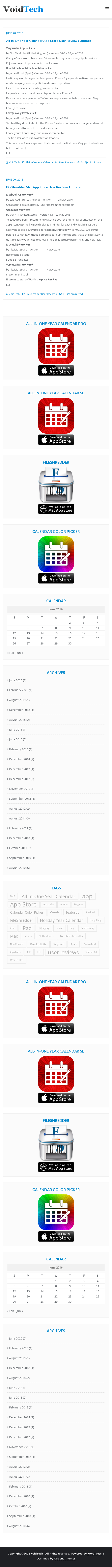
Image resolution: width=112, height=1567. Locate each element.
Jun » (19, 653)
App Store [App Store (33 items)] (23, 904)
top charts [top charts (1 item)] (15, 952)
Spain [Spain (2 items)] (73, 944)
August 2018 (17, 720)
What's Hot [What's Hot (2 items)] (16, 960)
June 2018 (15, 729)
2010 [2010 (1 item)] (12, 896)
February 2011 (18, 828)
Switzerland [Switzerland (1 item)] (90, 944)
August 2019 (17, 700)
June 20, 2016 (14, 179)
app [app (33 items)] (87, 896)
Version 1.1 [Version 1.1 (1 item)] (91, 952)
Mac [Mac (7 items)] (14, 936)
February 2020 (18, 690)
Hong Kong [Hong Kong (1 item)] (95, 920)
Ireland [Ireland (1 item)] (59, 928)
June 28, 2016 (14, 33)
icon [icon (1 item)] (12, 928)
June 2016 (15, 739)
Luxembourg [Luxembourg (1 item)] (87, 928)
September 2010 (20, 858)
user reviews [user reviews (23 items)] (63, 952)
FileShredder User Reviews (39, 294)
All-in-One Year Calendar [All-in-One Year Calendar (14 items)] (48, 896)
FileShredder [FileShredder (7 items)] (21, 920)
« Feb (10, 653)
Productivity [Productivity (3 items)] (38, 944)
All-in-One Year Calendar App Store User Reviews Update (48, 40)
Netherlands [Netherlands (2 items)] (46, 936)
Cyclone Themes (64, 1558)
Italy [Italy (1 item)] (72, 928)
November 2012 (19, 789)
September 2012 (20, 798)
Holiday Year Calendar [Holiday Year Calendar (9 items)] (61, 920)
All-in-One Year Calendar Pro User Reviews (48, 162)
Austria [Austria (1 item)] (64, 904)
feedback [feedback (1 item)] (91, 912)
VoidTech (13, 162)
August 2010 (17, 868)
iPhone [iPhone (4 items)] (44, 928)
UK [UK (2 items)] (29, 952)
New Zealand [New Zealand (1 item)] (16, 944)
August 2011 (17, 818)
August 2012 (17, 808)
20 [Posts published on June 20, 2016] (28, 638)
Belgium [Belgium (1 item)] (78, 904)
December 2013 (19, 769)
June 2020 (15, 680)
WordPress (94, 1553)
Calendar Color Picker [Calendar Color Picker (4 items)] (26, 912)
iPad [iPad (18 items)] (26, 928)
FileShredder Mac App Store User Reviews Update (43, 187)
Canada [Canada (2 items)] (54, 912)
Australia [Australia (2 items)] (48, 904)
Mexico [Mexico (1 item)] (28, 936)
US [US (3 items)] (39, 952)
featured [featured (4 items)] (72, 912)
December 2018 (19, 710)
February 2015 (18, 749)
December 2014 (19, 759)
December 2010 (19, 838)
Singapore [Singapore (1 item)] (58, 944)
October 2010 (18, 848)
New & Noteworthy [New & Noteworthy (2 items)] (71, 936)
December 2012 (19, 779)
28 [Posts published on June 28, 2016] (42, 643)
